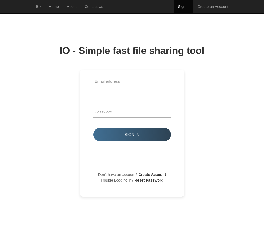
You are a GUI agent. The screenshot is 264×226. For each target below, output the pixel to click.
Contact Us (94, 7)
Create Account (152, 175)
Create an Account (212, 7)
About (72, 7)
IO (38, 6)
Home (54, 7)
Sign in (184, 7)
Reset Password (149, 180)
